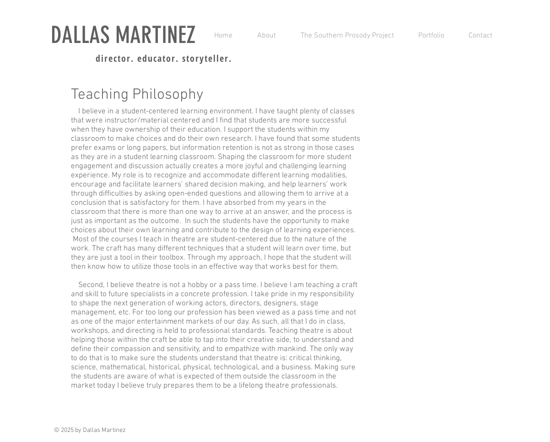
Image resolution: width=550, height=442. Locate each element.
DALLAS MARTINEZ (123, 35)
